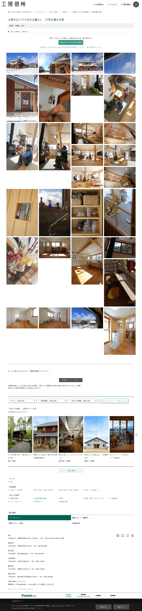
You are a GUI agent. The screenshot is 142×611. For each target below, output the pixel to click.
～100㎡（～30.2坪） (16, 490)
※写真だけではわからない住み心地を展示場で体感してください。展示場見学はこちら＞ (71, 47)
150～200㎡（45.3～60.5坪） (69, 490)
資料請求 (127, 4)
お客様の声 (76, 523)
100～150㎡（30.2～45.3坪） (44, 490)
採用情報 (112, 595)
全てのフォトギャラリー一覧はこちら (113, 401)
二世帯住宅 (114, 498)
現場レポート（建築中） (80, 517)
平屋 (61, 498)
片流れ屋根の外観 (40, 498)
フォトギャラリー (15, 517)
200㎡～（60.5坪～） (92, 490)
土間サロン (38, 501)
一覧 (10, 482)
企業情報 (98, 595)
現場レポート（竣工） (17, 523)
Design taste (64, 501)
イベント (113, 4)
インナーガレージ (15, 501)
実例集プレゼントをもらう (71, 380)
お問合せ (100, 4)
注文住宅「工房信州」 (68, 595)
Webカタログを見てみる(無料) (71, 42)
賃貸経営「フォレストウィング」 (83, 595)
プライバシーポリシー (27, 589)
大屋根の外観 (13, 498)
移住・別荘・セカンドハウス (94, 498)
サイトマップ (13, 589)
